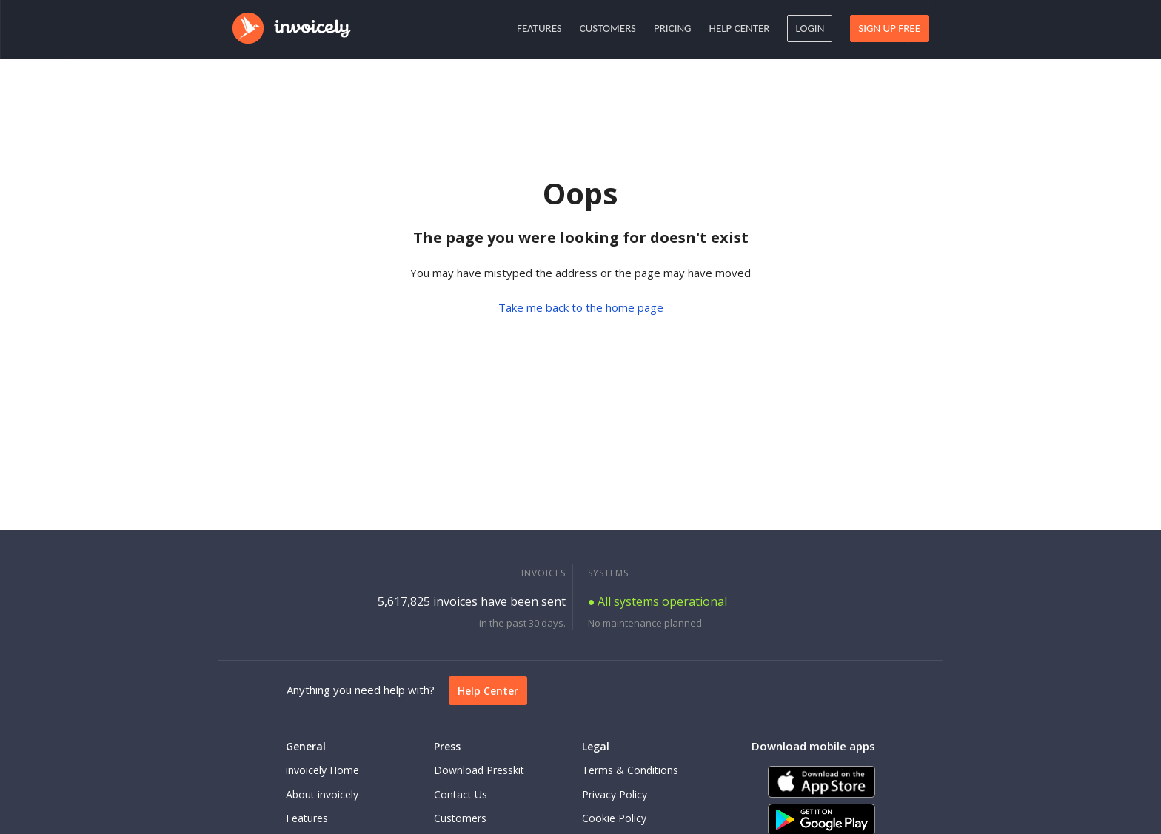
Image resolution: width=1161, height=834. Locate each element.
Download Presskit (479, 770)
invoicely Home (322, 770)
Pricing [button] (673, 28)
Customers (460, 818)
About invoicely (322, 794)
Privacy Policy (614, 794)
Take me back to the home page (580, 307)
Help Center (488, 691)
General (306, 746)
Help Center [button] (739, 28)
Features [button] (539, 28)
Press (447, 746)
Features (307, 818)
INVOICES (543, 573)
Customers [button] (608, 28)
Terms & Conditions (630, 770)
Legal (595, 746)
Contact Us (460, 794)
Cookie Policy (614, 818)
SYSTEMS (608, 573)
